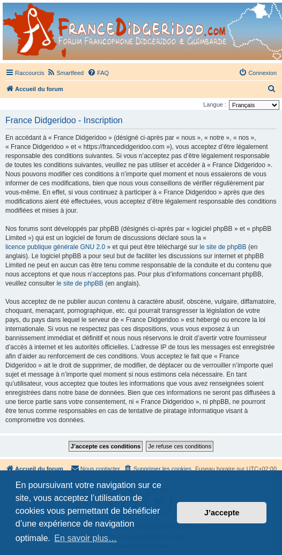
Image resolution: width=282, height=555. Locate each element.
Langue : (214, 104)
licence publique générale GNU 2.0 (55, 247)
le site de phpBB (222, 247)
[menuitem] (65, 72)
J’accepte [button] (222, 512)
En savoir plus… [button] (85, 538)
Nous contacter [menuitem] (95, 468)
